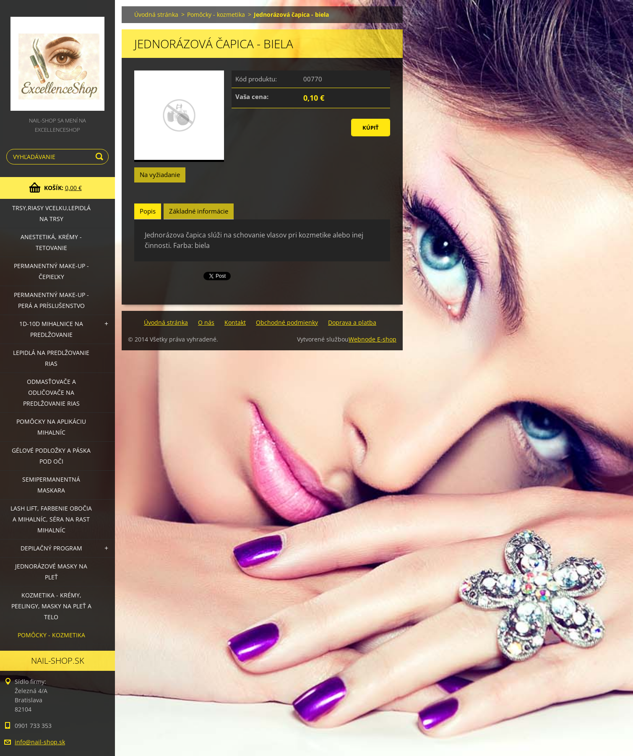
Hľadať (100, 156)
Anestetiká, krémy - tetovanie (51, 242)
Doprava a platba (352, 322)
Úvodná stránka (156, 14)
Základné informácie (198, 211)
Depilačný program (51, 548)
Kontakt (235, 322)
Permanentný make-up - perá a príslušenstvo (51, 300)
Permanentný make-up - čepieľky (51, 271)
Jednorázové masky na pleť (51, 571)
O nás (206, 322)
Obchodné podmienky (287, 322)
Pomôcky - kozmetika (51, 635)
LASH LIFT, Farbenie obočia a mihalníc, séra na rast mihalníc (51, 519)
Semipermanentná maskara (51, 484)
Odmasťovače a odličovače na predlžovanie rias (51, 392)
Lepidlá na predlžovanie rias (51, 358)
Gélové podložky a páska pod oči (51, 455)
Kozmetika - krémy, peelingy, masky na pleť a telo (51, 606)
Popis (148, 211)
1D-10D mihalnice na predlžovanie (51, 329)
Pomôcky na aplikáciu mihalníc (51, 426)
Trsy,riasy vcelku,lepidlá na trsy (51, 213)
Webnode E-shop (372, 339)
